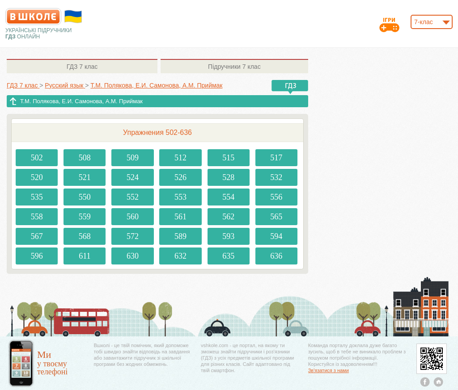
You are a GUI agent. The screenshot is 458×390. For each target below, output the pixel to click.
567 (37, 236)
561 (180, 216)
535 (37, 197)
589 (180, 236)
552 (133, 197)
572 (133, 236)
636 (276, 256)
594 (276, 236)
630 (133, 256)
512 (180, 157)
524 (133, 177)
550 (85, 197)
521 (85, 177)
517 (276, 157)
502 (37, 157)
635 (228, 256)
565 (276, 216)
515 (228, 157)
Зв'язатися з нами (328, 370)
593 (228, 236)
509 (133, 157)
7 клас (82, 66)
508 (85, 157)
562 (228, 216)
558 (37, 216)
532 (276, 177)
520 (37, 177)
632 (180, 256)
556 (276, 197)
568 (85, 236)
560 (133, 216)
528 (228, 177)
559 (85, 216)
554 (228, 197)
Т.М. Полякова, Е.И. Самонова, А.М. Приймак (81, 101)
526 (180, 177)
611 (84, 256)
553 (180, 197)
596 (37, 256)
